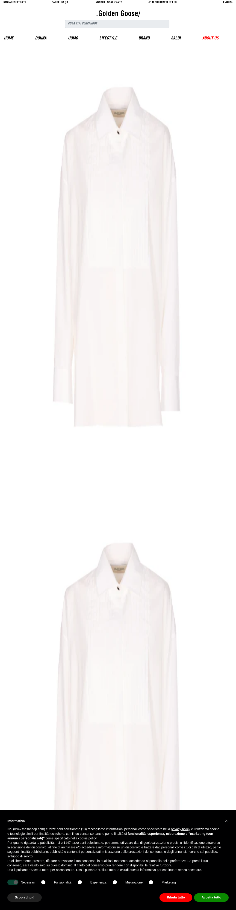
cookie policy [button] (87, 838)
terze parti (79, 842)
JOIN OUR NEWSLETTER (162, 2)
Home (9, 39)
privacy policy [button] (180, 829)
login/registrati (14, 2)
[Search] (117, 24)
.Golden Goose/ (118, 14)
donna (40, 39)
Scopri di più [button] (24, 897)
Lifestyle (108, 39)
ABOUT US (210, 39)
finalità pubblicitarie (34, 851)
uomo (73, 39)
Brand (144, 39)
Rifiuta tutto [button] (176, 897)
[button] (226, 820)
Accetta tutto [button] (211, 897)
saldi (176, 39)
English (228, 2)
